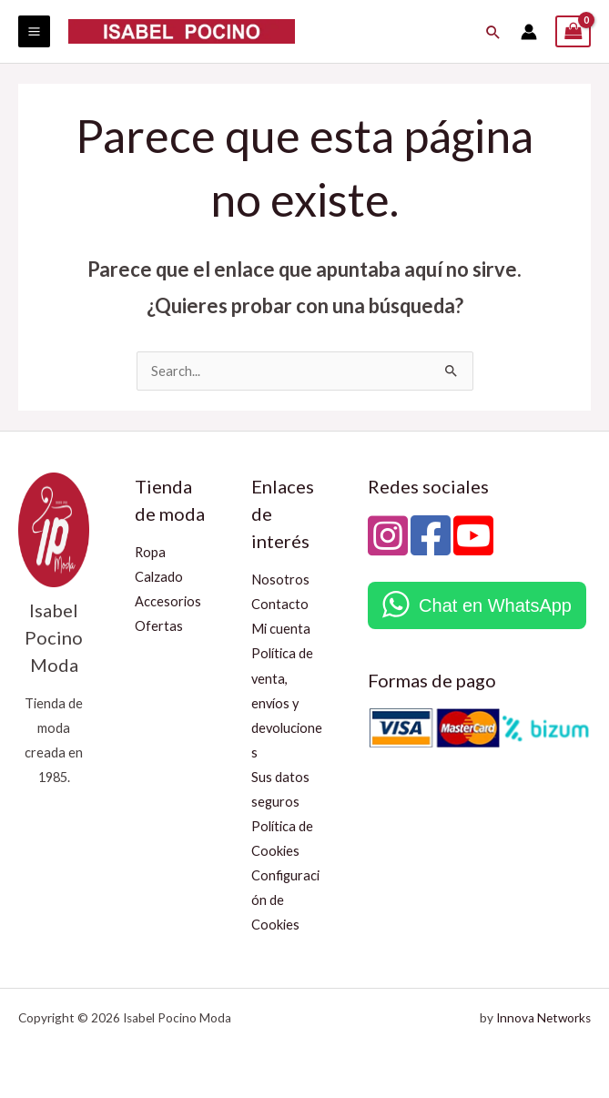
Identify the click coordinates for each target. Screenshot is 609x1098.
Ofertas (159, 626)
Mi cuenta (280, 628)
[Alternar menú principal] (34, 31)
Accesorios (168, 601)
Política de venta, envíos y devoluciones (286, 702)
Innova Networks (543, 1018)
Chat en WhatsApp (495, 605)
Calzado (159, 577)
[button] (494, 32)
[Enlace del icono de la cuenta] (529, 32)
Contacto (280, 604)
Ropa (150, 552)
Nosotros (280, 579)
